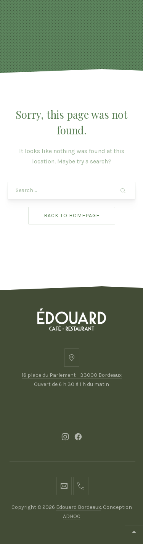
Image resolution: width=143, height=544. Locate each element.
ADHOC (71, 516)
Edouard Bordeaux (78, 507)
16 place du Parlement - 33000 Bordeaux (72, 375)
